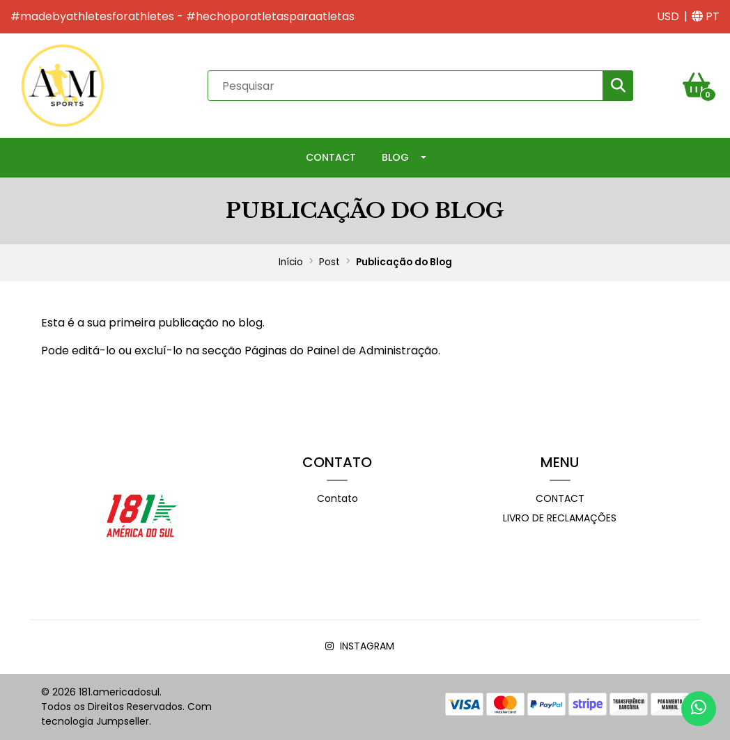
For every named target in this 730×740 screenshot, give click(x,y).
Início (291, 262)
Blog (395, 157)
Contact (331, 157)
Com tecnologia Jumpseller (126, 714)
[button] (668, 16)
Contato (337, 498)
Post (329, 262)
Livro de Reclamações (559, 518)
